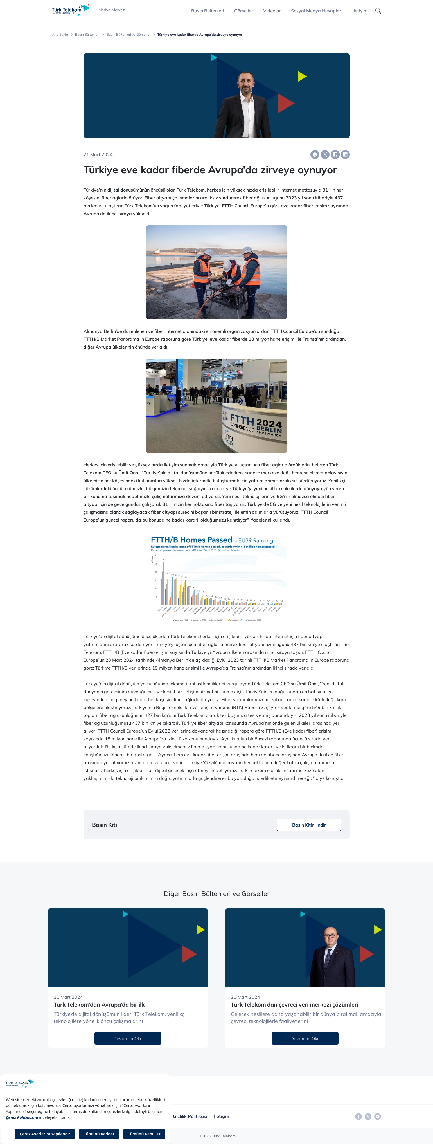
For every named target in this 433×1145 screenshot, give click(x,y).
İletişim (360, 11)
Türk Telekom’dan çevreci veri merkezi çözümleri (294, 1004)
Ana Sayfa (60, 34)
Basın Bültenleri (87, 34)
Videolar (272, 11)
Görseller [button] (243, 11)
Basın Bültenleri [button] (207, 11)
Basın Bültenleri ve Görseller (128, 34)
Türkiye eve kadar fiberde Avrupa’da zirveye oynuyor (199, 34)
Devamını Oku (128, 1038)
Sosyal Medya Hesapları (316, 11)
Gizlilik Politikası (190, 1116)
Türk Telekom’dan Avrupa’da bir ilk (99, 1004)
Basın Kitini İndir (309, 825)
